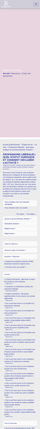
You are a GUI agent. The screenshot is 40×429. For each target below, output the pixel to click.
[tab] (20, 203)
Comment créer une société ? (15, 267)
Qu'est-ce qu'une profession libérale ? (17, 219)
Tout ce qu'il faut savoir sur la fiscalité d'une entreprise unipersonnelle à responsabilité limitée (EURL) (19, 352)
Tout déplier (32, 214)
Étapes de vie (27, 145)
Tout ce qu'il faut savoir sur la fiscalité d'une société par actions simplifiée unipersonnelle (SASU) (19, 342)
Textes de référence (10, 244)
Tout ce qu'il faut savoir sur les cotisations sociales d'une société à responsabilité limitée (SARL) (19, 412)
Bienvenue (15, 73)
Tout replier (21, 214)
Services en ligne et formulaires (14, 250)
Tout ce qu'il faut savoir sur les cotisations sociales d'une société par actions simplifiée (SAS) (19, 393)
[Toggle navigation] (36, 4)
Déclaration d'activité (11, 224)
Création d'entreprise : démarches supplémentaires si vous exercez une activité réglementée (19, 296)
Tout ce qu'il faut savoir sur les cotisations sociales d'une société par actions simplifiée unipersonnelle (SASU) (19, 402)
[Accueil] (9, 4)
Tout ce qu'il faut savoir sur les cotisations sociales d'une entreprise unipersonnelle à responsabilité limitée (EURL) (19, 376)
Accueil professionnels (11, 145)
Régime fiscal (9, 233)
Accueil (6, 73)
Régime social (9, 228)
